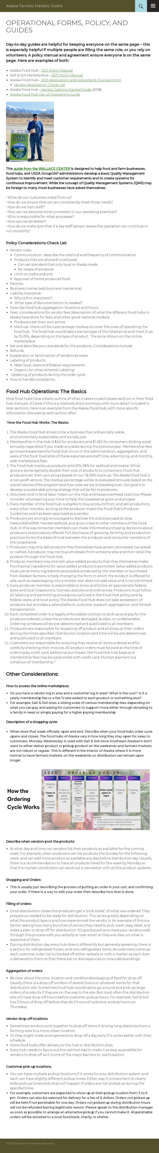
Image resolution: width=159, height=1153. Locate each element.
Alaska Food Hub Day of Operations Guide (45, 94)
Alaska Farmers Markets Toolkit (34, 6)
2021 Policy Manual (57, 70)
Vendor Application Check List (39, 85)
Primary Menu (153, 6)
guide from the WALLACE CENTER (42, 169)
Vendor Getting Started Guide (66, 90)
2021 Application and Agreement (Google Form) (81, 80)
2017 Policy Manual (67, 75)
